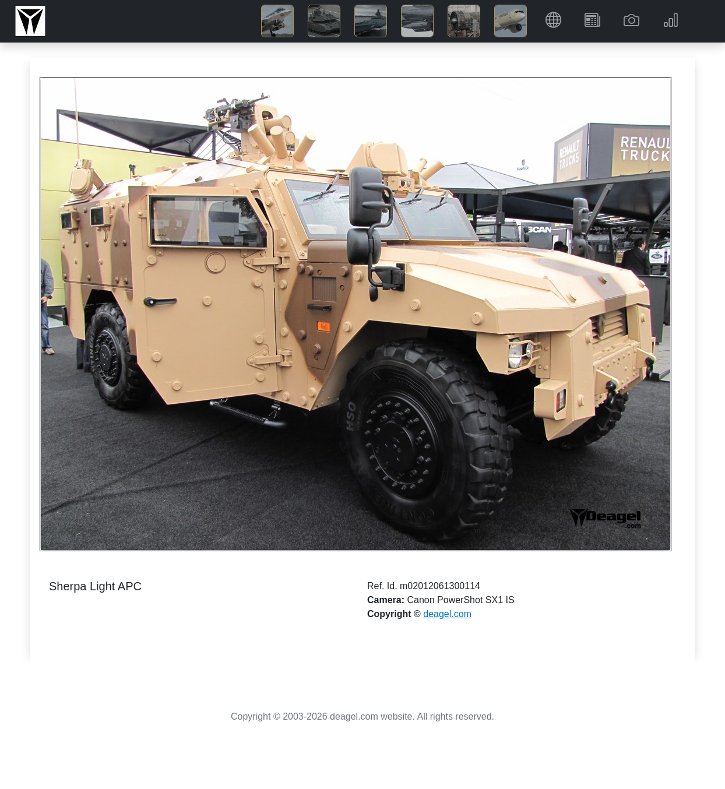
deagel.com (447, 614)
